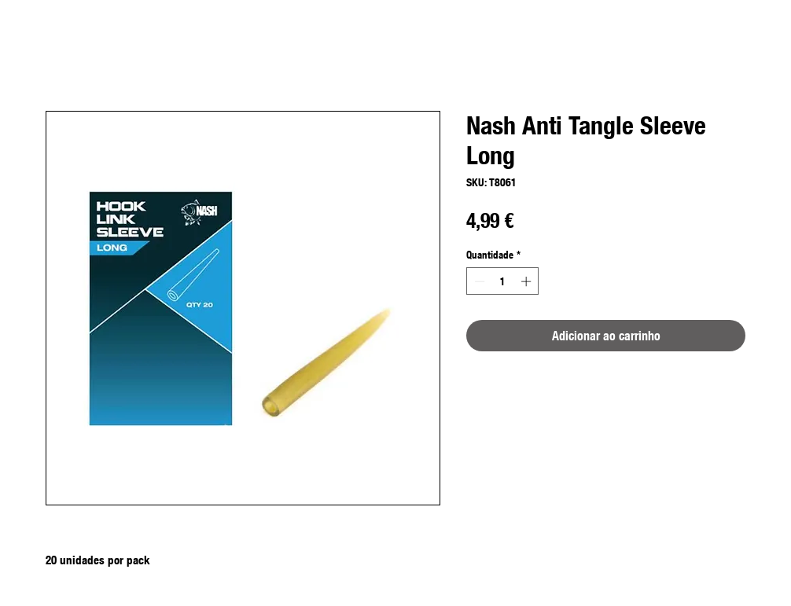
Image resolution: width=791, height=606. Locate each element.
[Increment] (527, 281)
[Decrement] (478, 281)
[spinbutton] (502, 281)
